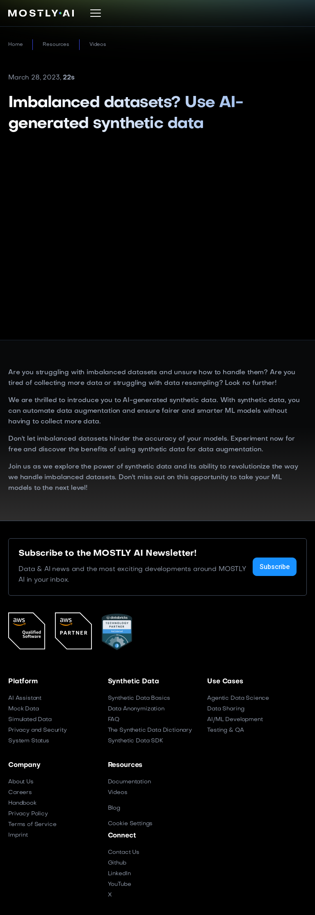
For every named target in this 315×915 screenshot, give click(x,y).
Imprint (18, 835)
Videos (97, 44)
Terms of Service (32, 824)
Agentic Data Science (238, 698)
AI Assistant (24, 698)
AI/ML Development (234, 719)
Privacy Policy (28, 814)
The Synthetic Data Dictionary (150, 730)
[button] (95, 13)
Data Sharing (225, 709)
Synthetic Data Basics (139, 698)
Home (15, 44)
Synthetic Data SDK (135, 741)
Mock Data (23, 709)
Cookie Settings (130, 823)
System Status (28, 741)
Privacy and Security (37, 730)
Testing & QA (225, 730)
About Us (21, 782)
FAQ (114, 719)
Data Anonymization (136, 709)
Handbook (22, 803)
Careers (20, 792)
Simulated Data (30, 719)
